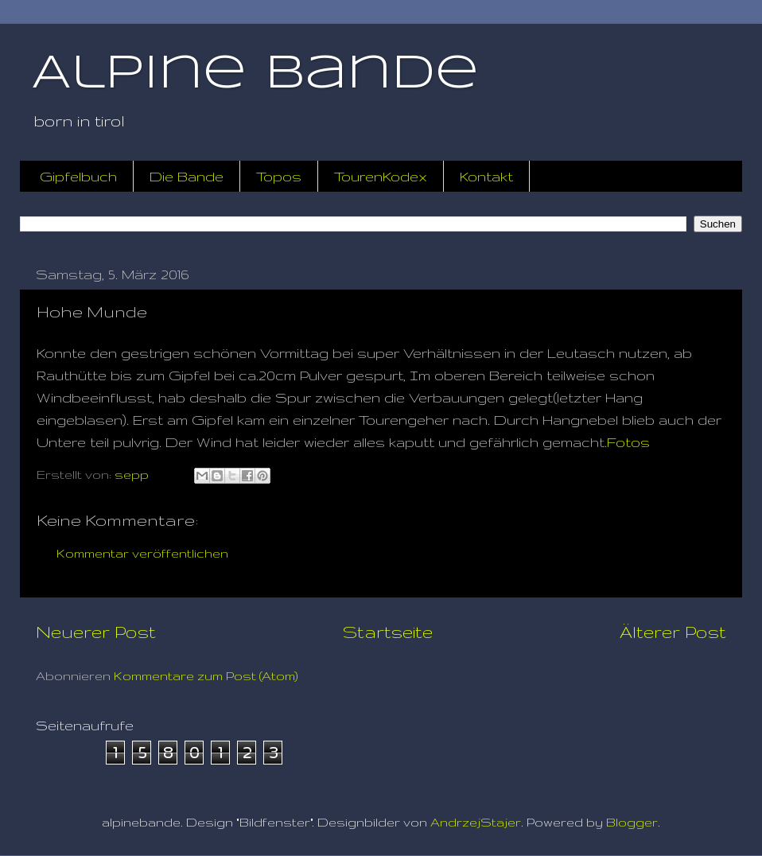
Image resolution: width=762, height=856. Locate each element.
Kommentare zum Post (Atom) (206, 676)
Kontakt (486, 176)
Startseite (388, 631)
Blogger (632, 822)
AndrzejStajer (475, 822)
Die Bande (187, 176)
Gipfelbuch (78, 176)
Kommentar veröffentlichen (142, 553)
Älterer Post (673, 631)
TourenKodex (380, 176)
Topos (278, 176)
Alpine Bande (255, 74)
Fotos (628, 441)
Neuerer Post (96, 631)
